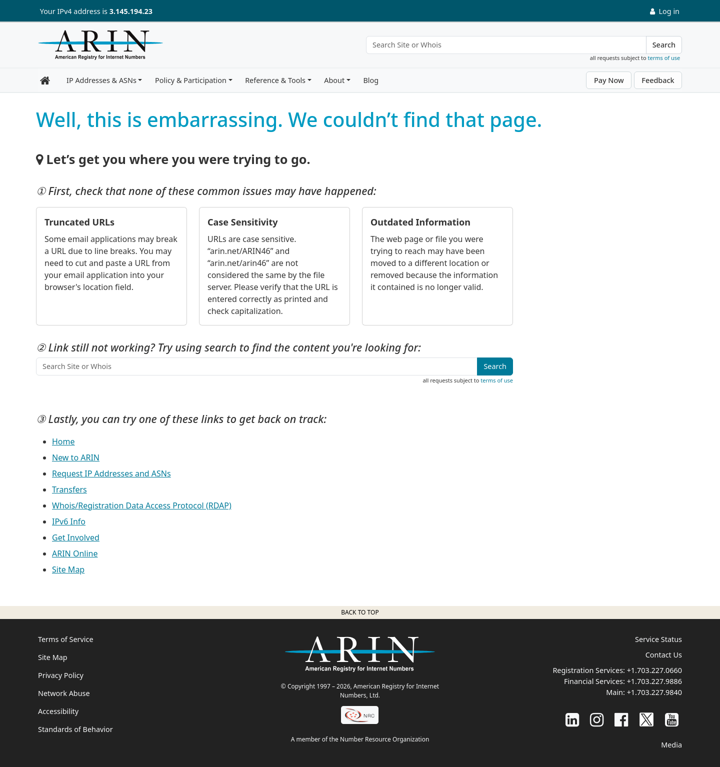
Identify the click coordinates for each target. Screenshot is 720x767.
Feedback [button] (658, 80)
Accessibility (58, 711)
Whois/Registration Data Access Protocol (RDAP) (142, 505)
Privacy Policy (61, 675)
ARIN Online (75, 553)
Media (671, 745)
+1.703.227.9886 (654, 681)
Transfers (69, 489)
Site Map (68, 569)
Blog (370, 80)
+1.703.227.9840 (654, 692)
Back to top (359, 612)
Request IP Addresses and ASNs (111, 473)
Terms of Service (66, 639)
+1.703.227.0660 (654, 670)
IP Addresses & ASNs (101, 80)
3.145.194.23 (131, 11)
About (334, 80)
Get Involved (76, 537)
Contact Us (664, 655)
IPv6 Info (69, 521)
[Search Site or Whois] (506, 45)
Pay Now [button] (609, 80)
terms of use (664, 58)
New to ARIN (76, 457)
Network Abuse (64, 693)
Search (664, 45)
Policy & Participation (190, 80)
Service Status (658, 639)
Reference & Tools (275, 80)
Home (63, 441)
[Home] (98, 47)
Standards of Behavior (75, 729)
